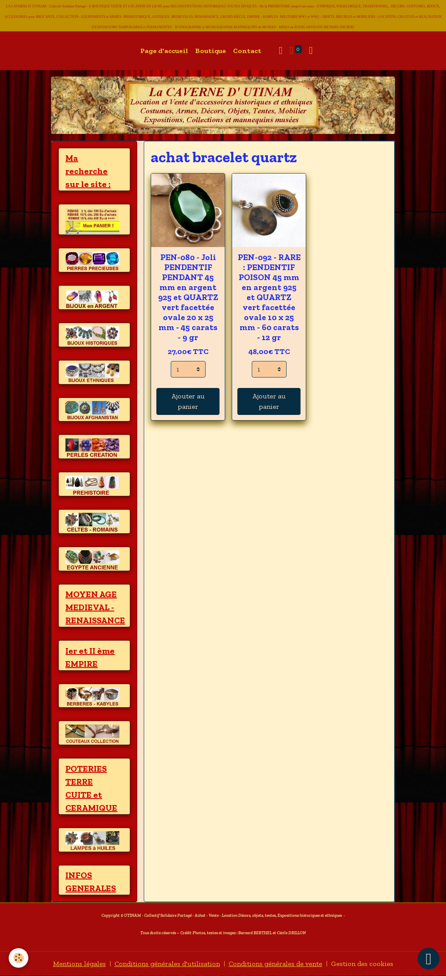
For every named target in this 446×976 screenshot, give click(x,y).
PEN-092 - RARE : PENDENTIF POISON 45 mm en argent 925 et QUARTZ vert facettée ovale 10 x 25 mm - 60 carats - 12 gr (269, 297)
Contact (247, 51)
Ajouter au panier (188, 401)
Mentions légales (79, 963)
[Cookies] (18, 958)
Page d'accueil (164, 51)
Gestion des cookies (362, 963)
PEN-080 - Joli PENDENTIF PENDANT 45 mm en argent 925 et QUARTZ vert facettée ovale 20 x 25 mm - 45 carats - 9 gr (188, 297)
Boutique (210, 51)
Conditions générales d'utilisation (167, 963)
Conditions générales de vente (275, 963)
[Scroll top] (428, 958)
